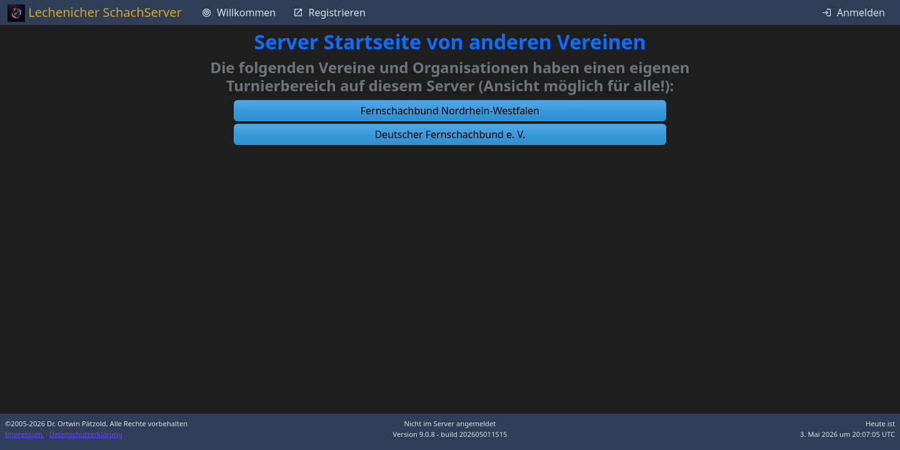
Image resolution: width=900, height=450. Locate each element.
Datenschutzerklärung (85, 434)
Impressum (24, 434)
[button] (450, 110)
